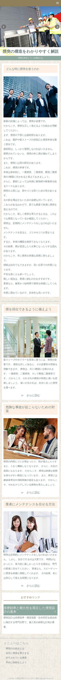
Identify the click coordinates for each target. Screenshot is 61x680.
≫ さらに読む (30, 395)
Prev (3, 26)
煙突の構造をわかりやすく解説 (31, 51)
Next (57, 26)
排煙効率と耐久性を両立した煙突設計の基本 (29, 610)
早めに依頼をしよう (16, 662)
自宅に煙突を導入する (17, 653)
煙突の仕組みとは (15, 648)
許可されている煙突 (16, 658)
